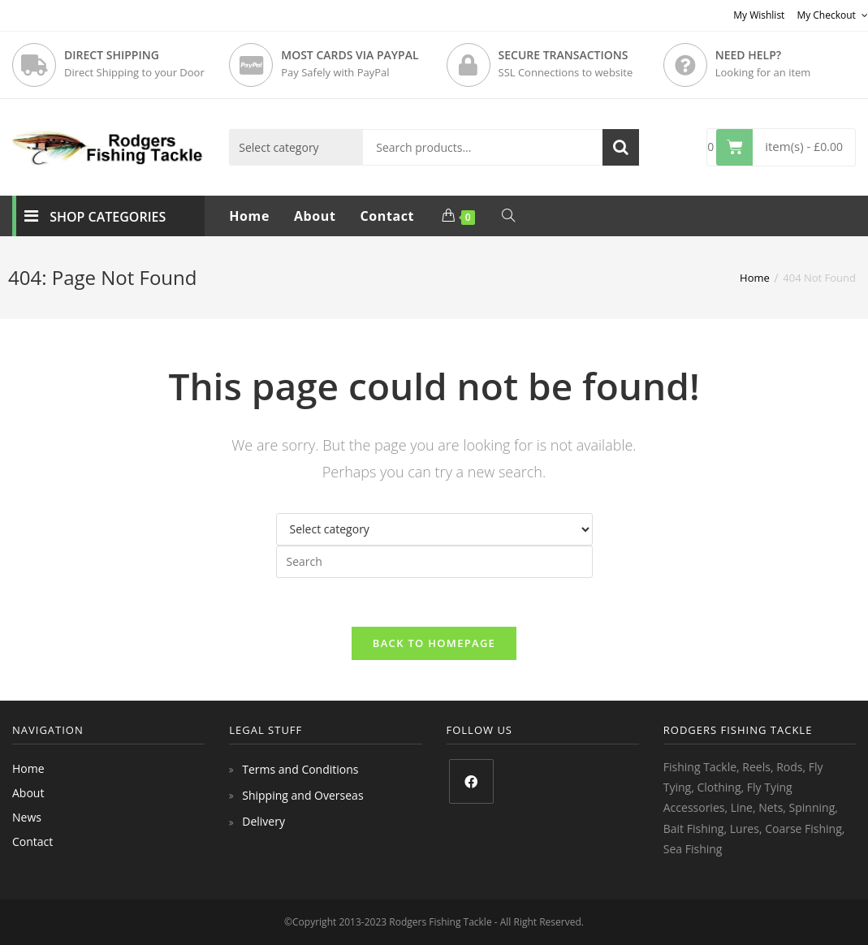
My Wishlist (758, 15)
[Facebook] (471, 781)
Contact (32, 841)
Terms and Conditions (300, 769)
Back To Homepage (434, 643)
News (26, 817)
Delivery (263, 821)
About (28, 792)
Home (28, 768)
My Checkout (832, 15)
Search (620, 147)
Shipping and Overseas (302, 795)
